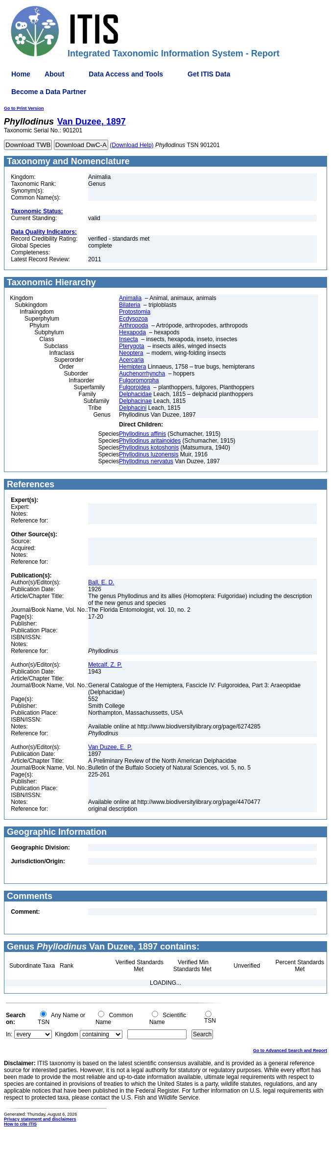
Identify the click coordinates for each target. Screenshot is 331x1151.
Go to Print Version (24, 108)
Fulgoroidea (134, 387)
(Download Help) (131, 145)
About (54, 74)
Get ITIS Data (209, 74)
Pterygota (131, 346)
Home (20, 74)
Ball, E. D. (101, 582)
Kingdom (66, 1034)
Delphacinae (135, 401)
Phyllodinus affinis (142, 433)
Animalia (130, 298)
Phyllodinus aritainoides (150, 440)
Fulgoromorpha (139, 380)
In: (9, 1034)
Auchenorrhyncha (142, 373)
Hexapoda (132, 332)
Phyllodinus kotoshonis (149, 447)
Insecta (128, 339)
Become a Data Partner (48, 92)
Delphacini (132, 407)
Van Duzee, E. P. (110, 747)
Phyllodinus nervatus (146, 461)
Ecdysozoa (133, 318)
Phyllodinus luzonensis (148, 454)
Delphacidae (135, 394)
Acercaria (131, 359)
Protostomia (134, 311)
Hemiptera (132, 366)
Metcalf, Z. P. (105, 664)
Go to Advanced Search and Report (290, 1050)
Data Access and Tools (126, 74)
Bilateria (129, 304)
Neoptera (131, 353)
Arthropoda (133, 325)
